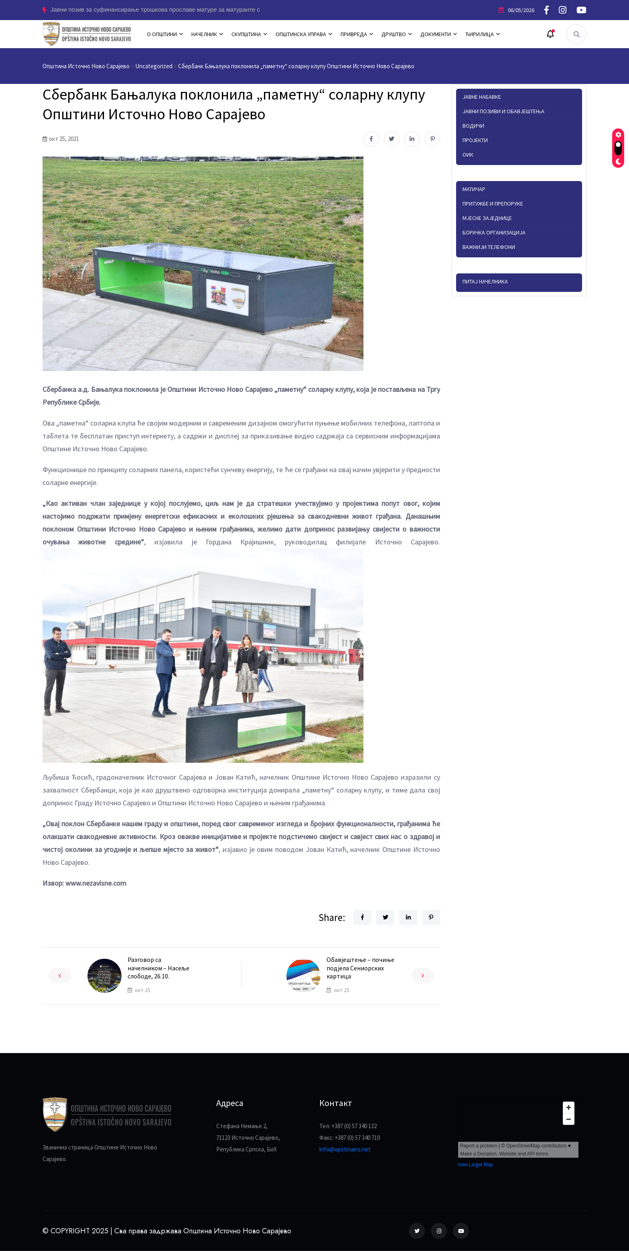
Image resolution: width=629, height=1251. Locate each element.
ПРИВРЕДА (354, 34)
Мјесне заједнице (487, 218)
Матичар (474, 189)
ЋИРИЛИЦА (479, 34)
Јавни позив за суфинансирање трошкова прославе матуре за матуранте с (155, 9)
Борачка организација (494, 232)
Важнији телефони (489, 247)
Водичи (473, 125)
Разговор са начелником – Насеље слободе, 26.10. (158, 968)
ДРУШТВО (393, 34)
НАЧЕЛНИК (204, 34)
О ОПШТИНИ (162, 34)
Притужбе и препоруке (493, 203)
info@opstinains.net (345, 1149)
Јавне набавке (482, 96)
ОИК (468, 154)
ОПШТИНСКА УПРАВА (301, 34)
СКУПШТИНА (246, 34)
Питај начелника (485, 281)
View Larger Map (475, 1164)
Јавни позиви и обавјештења (503, 111)
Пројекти (475, 140)
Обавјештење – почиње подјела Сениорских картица (360, 968)
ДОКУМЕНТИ (435, 34)
